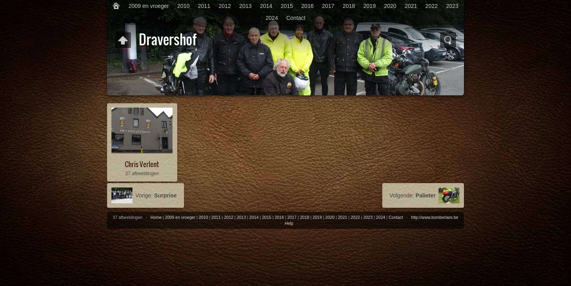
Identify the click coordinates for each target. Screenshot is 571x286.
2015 (287, 6)
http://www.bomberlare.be (434, 217)
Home (156, 217)
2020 (390, 6)
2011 (204, 6)
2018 (349, 6)
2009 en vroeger (148, 6)
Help (289, 223)
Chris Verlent (142, 164)
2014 (266, 6)
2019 (369, 6)
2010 (183, 6)
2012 (224, 6)
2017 (328, 6)
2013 (245, 6)
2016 (307, 6)
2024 (272, 18)
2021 (411, 6)
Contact (295, 18)
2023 (452, 6)
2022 (431, 6)
